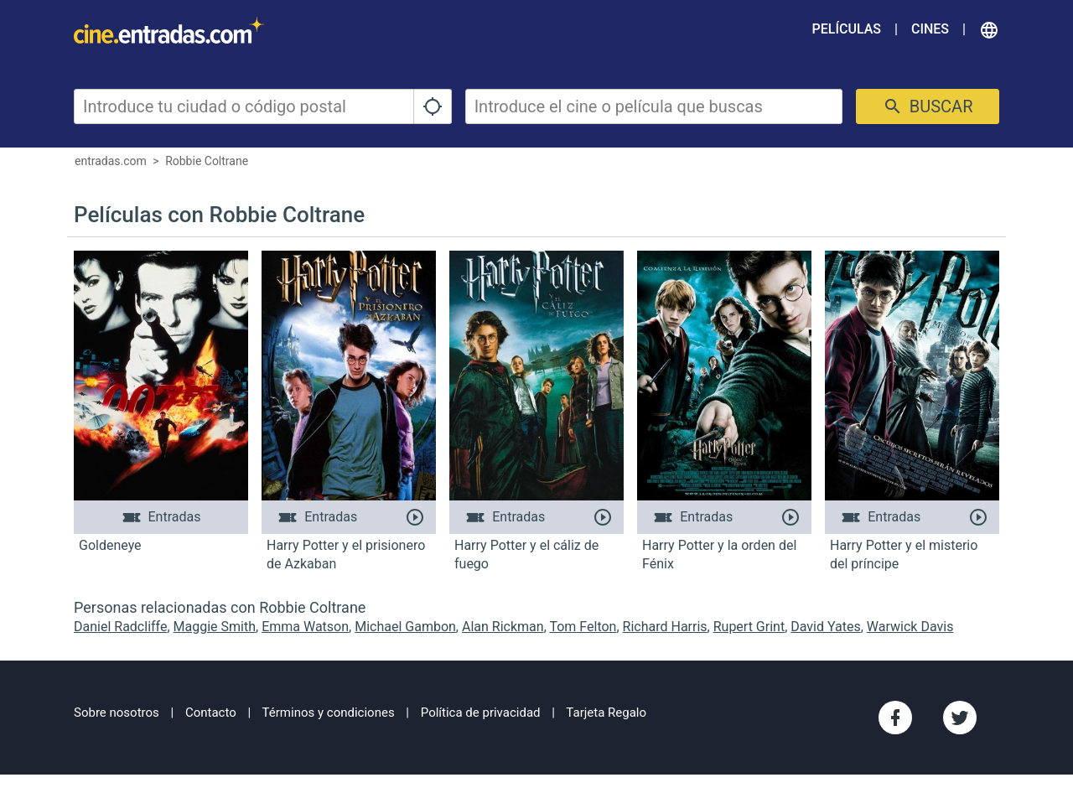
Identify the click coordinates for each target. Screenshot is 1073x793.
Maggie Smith (215, 627)
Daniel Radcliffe (120, 627)
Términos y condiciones (328, 712)
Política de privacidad (481, 712)
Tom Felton (582, 627)
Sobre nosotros (116, 712)
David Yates (825, 627)
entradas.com (111, 161)
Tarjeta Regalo (606, 712)
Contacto (210, 712)
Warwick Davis (910, 627)
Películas (846, 29)
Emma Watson (305, 627)
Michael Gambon (405, 627)
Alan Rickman (503, 627)
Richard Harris (665, 627)
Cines (930, 29)
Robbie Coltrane (206, 161)
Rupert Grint (749, 627)
